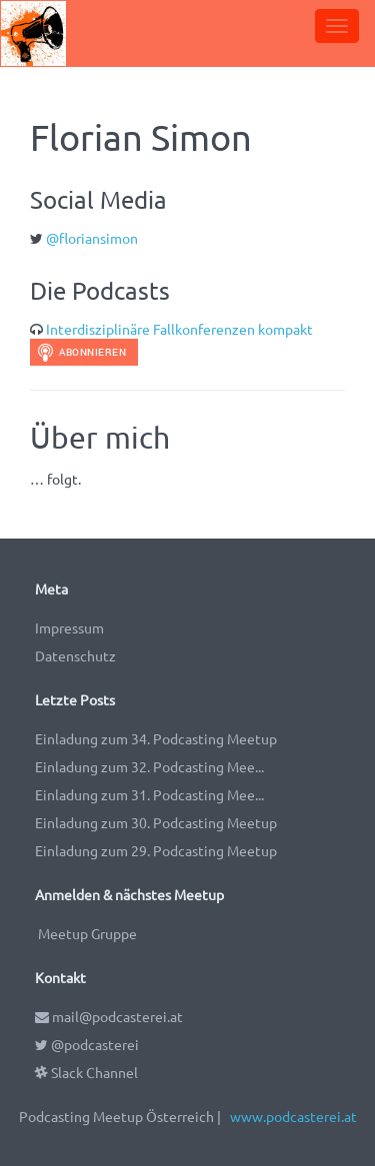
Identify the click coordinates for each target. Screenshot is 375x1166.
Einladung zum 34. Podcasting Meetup (156, 738)
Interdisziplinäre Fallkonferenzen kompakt (179, 329)
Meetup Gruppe (87, 933)
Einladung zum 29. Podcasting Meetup (156, 850)
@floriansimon (92, 238)
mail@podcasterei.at (109, 1016)
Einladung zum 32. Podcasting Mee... (149, 766)
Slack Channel (86, 1072)
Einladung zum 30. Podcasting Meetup (156, 822)
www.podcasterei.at (293, 1116)
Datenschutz (75, 655)
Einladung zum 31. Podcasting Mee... (149, 794)
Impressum (69, 627)
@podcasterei (87, 1044)
